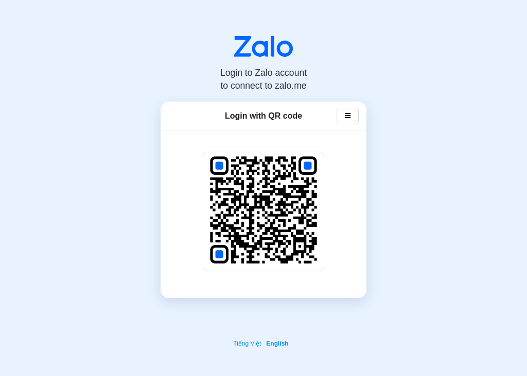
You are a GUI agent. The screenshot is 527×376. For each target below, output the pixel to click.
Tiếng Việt (247, 343)
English (277, 343)
